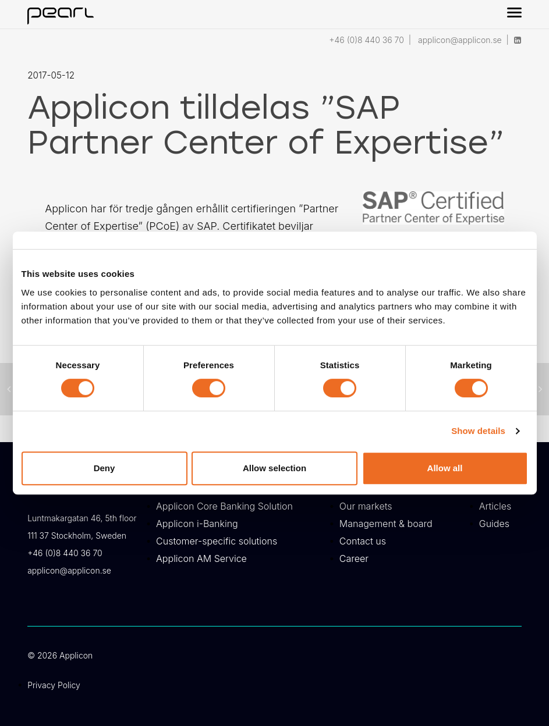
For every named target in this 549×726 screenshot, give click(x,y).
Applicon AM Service (201, 558)
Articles (495, 506)
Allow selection (274, 468)
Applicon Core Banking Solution (224, 506)
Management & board (386, 523)
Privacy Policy (53, 685)
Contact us (362, 541)
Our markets (365, 506)
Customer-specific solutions (216, 541)
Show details (478, 431)
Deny (104, 468)
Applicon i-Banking (197, 523)
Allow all (445, 468)
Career (354, 558)
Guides (494, 523)
